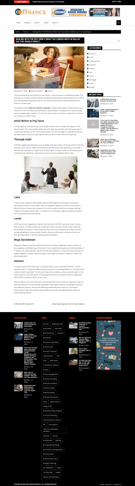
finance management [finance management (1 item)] (50, 374)
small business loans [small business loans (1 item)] (50, 459)
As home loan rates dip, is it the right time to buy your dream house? (85, 362)
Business (92, 54)
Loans (45, 23)
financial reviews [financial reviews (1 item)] (49, 388)
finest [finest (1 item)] (45, 402)
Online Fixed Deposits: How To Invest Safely (67, 304)
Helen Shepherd (36, 91)
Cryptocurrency (94, 61)
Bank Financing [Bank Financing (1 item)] (48, 333)
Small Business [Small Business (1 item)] (48, 454)
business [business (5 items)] (60, 333)
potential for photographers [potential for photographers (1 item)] (53, 449)
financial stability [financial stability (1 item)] (49, 392)
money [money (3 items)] (55, 436)
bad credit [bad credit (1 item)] (58, 328)
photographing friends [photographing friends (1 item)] (51, 445)
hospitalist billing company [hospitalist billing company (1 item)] (52, 411)
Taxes (18, 23)
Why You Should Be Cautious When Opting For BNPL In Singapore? (85, 340)
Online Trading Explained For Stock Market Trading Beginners (109, 111)
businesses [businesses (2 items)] (47, 338)
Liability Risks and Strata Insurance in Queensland (48, 2)
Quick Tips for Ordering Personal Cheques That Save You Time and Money (109, 141)
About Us (108, 484)
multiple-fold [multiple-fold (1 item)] (47, 440)
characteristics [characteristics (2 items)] (48, 356)
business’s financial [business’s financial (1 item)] (50, 351)
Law (90, 72)
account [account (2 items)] (46, 324)
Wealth (55, 23)
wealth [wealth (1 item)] (58, 472)
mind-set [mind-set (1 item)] (46, 436)
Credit (37, 23)
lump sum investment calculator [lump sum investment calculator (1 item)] (50, 430)
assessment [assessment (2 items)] (47, 328)
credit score (68, 206)
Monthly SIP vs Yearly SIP (25, 304)
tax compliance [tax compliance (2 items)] (48, 468)
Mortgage (92, 80)
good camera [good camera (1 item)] (55, 402)
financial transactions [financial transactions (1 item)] (50, 397)
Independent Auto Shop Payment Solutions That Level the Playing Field (108, 151)
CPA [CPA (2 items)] (58, 356)
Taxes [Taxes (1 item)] (59, 468)
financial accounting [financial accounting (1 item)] (50, 379)
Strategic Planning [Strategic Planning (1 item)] (49, 463)
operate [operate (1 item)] (58, 440)
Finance (27, 23)
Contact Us (117, 484)
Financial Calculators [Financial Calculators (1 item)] (50, 383)
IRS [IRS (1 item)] (44, 424)
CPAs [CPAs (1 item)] (45, 360)
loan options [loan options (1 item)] (53, 424)
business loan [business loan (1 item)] (48, 347)
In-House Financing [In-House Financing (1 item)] (50, 415)
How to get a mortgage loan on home (84, 350)
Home (102, 484)
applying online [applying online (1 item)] (57, 324)
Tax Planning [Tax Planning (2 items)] (47, 472)
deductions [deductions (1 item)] (54, 360)
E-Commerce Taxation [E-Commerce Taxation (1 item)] (51, 365)
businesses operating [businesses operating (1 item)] (50, 342)
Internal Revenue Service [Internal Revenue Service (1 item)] (51, 420)
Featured (92, 65)
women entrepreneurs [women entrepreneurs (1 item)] (51, 477)
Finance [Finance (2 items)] (45, 370)
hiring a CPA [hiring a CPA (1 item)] (47, 406)
